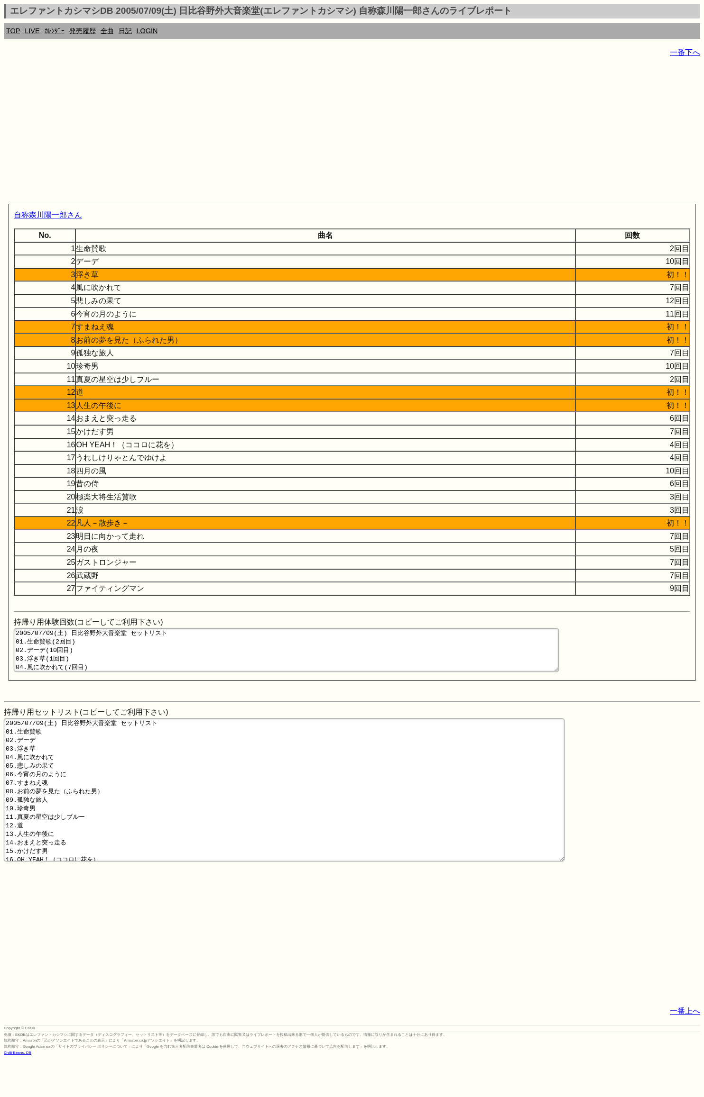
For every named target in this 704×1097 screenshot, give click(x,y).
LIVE (32, 31)
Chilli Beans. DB (17, 1090)
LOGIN (147, 31)
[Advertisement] (288, 132)
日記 (125, 31)
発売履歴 (82, 31)
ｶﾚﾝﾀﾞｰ (55, 31)
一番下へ (685, 52)
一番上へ (685, 1048)
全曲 (107, 31)
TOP (13, 31)
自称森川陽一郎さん (48, 215)
